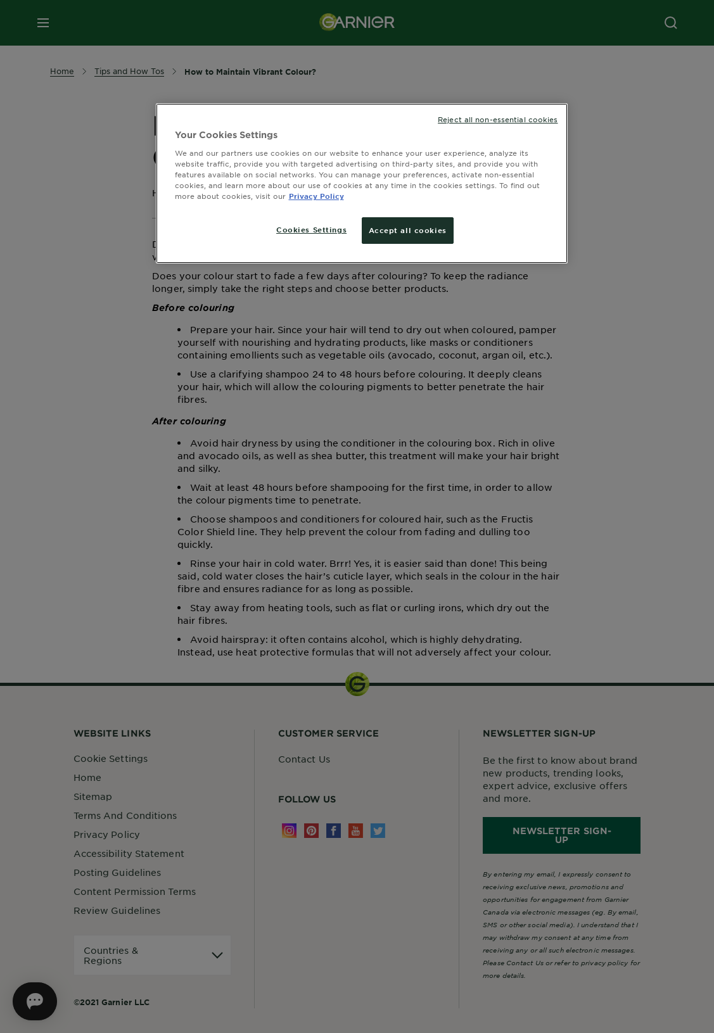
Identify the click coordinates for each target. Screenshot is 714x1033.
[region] (362, 183)
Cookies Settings (311, 229)
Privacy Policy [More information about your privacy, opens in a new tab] (316, 195)
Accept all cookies (408, 229)
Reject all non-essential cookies (498, 119)
